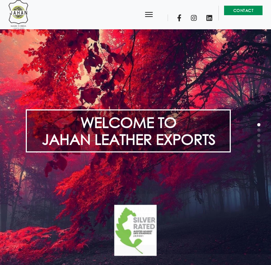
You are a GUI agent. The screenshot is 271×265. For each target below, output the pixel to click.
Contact (243, 10)
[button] (258, 124)
